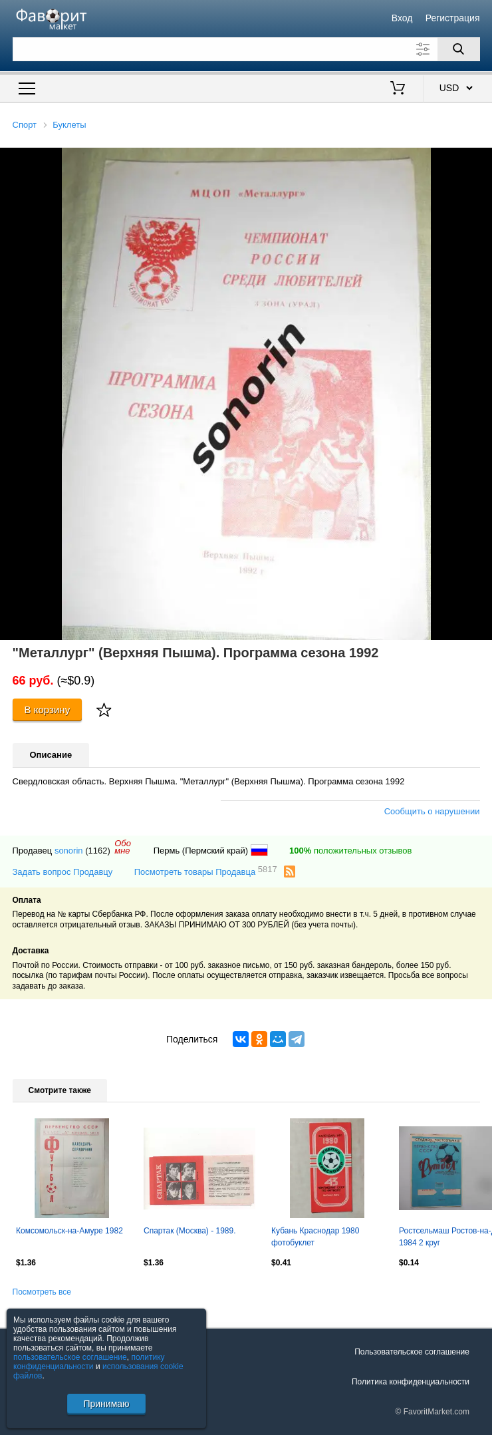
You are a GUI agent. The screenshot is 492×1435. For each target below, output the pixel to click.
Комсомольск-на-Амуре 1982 (69, 1230)
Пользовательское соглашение (411, 1351)
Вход (402, 18)
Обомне (122, 847)
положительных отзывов (350, 851)
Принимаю (106, 1403)
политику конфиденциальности (89, 1362)
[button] (480, 159)
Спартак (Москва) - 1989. (190, 1230)
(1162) (97, 851)
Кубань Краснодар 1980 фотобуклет (315, 1236)
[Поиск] (458, 49)
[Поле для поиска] (246, 49)
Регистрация (453, 18)
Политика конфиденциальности (410, 1381)
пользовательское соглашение (70, 1357)
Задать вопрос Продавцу (63, 872)
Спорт (25, 125)
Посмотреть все (42, 1292)
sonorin (69, 851)
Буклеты (69, 125)
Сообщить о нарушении (432, 811)
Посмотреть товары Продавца (205, 871)
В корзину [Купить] (47, 709)
